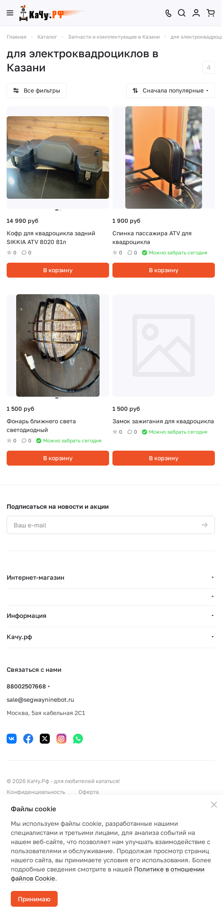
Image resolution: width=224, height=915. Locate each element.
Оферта (88, 791)
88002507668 (26, 686)
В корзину (58, 269)
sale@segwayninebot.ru (40, 699)
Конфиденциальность (36, 791)
